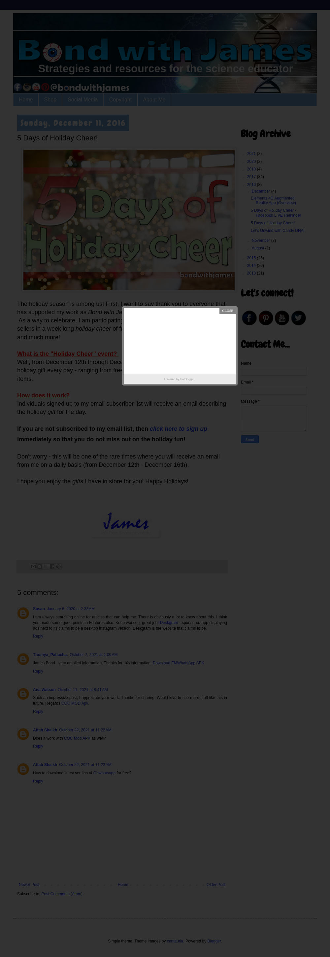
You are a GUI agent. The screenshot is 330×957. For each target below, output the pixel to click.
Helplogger (187, 379)
